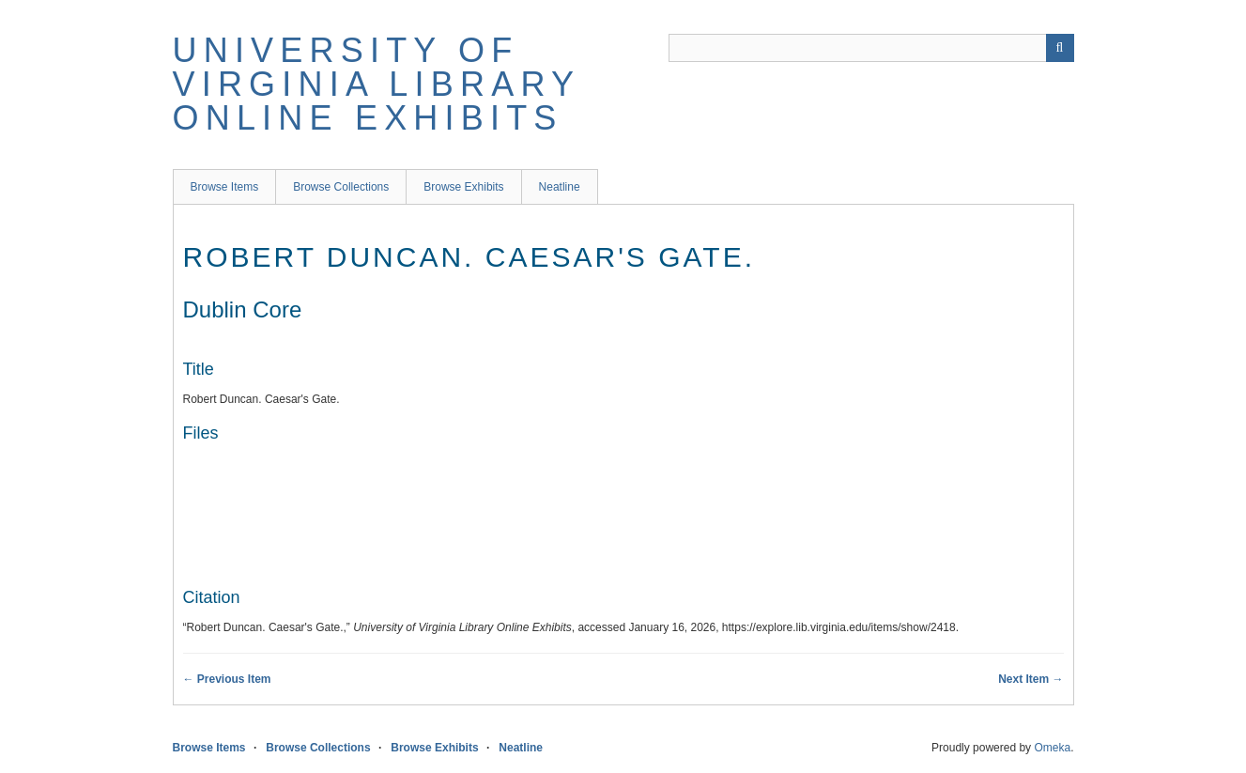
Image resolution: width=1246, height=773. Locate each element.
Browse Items (225, 186)
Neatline (559, 186)
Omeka (1052, 747)
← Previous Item (227, 679)
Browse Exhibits (463, 186)
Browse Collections (341, 186)
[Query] (871, 48)
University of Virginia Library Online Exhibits (376, 84)
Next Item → (1030, 679)
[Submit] (1060, 48)
